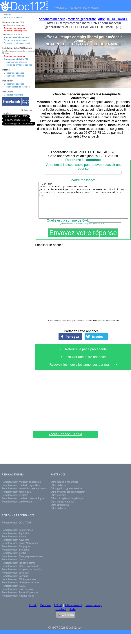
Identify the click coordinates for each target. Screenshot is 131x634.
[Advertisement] (65, 404)
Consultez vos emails (13, 95)
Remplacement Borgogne (16, 546)
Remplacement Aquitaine (15, 533)
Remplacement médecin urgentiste (21, 485)
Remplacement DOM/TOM (16, 522)
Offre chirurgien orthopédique (66, 498)
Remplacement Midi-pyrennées (19, 579)
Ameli (33, 605)
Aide (73, 609)
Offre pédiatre (58, 485)
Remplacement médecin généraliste (21, 481)
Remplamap (93, 605)
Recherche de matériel (14, 76)
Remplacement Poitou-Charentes (20, 592)
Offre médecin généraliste (64, 481)
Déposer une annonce (14, 73)
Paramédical (90, 7)
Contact (61, 609)
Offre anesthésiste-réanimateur (67, 491)
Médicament (73, 605)
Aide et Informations (13, 17)
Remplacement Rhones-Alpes (18, 595)
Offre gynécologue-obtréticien (66, 488)
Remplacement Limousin (15, 572)
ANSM (58, 605)
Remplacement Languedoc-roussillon (22, 569)
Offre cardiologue (59, 505)
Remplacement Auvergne (15, 539)
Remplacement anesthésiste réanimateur (24, 488)
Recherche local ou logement (17, 87)
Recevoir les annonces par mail (18, 65)
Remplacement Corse (13, 559)
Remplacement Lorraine (15, 576)
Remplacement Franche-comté (18, 562)
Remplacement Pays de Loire (17, 589)
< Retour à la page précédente (83, 349)
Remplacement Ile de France (17, 530)
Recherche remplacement (15, 40)
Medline (45, 605)
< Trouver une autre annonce (83, 357)
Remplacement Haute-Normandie (20, 566)
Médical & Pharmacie (68, 7)
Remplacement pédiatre (15, 495)
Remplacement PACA (13, 585)
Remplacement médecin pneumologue (23, 498)
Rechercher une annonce (15, 62)
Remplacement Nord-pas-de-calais (20, 582)
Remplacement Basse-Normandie (20, 543)
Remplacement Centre (14, 553)
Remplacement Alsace (14, 536)
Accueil (7, 14)
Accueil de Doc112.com (65, 434)
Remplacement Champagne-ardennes (22, 556)
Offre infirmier (58, 495)
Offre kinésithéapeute (62, 501)
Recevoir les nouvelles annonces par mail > (83, 364)
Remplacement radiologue (16, 491)
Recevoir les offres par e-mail (17, 43)
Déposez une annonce (14, 56)
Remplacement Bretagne (15, 549)
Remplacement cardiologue (17, 501)
